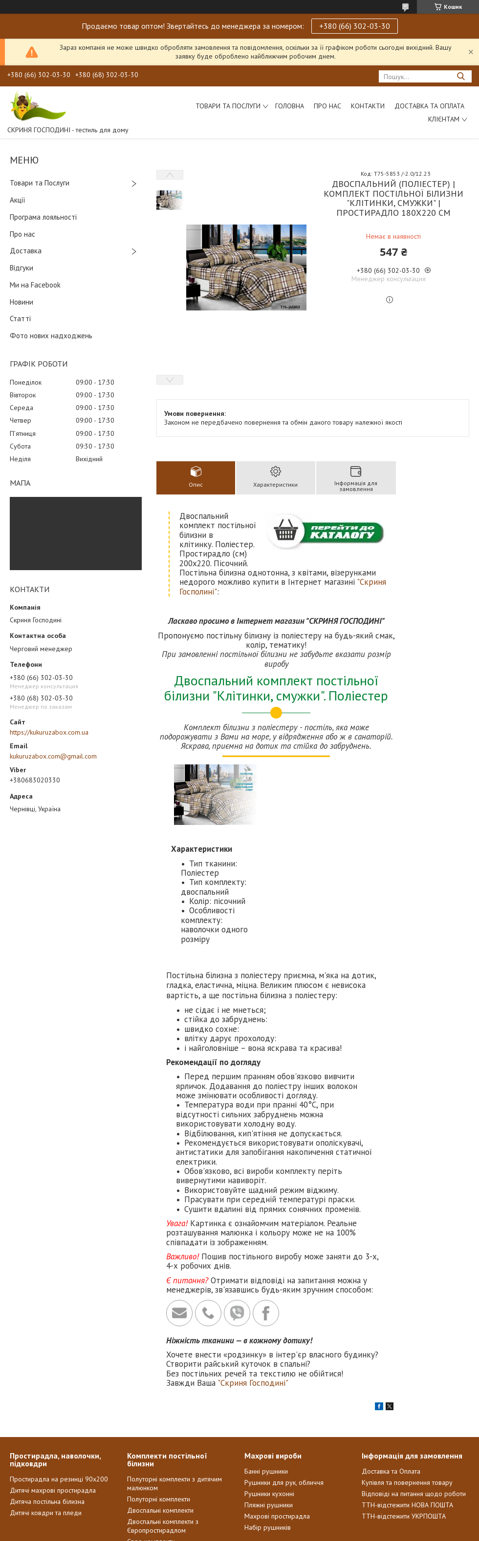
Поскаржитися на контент (227, 1531)
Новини (21, 302)
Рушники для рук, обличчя (284, 1409)
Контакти (368, 106)
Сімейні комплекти (154, 1480)
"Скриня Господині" (253, 1310)
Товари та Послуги (39, 182)
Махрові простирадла (277, 1443)
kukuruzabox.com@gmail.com (53, 756)
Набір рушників (267, 1454)
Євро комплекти (151, 1468)
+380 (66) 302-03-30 (354, 26)
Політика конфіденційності (303, 1531)
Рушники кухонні (269, 1421)
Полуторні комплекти (158, 1426)
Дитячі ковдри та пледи (46, 1440)
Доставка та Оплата (429, 106)
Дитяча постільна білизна (47, 1428)
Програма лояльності (43, 217)
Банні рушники (266, 1398)
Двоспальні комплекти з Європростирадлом (162, 1453)
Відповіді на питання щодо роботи (414, 1421)
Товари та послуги (228, 106)
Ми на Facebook (35, 284)
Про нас (327, 106)
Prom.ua (286, 1522)
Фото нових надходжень (51, 335)
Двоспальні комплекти (160, 1437)
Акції (17, 200)
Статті (20, 318)
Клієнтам (443, 119)
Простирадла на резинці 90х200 (59, 1406)
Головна (289, 106)
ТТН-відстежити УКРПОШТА (404, 1443)
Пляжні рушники (268, 1432)
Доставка (26, 250)
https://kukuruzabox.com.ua (49, 732)
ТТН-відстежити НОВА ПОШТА (407, 1432)
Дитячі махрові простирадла (53, 1417)
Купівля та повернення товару (407, 1409)
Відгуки (21, 267)
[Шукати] (461, 76)
